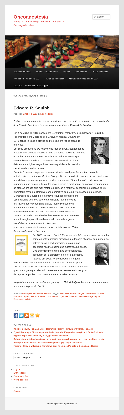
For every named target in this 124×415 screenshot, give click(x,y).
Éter (49, 296)
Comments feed (21, 376)
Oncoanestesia (31, 17)
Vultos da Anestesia (55, 79)
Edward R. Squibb (31, 108)
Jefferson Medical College (81, 296)
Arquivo (66, 71)
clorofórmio (90, 293)
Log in (17, 369)
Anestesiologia (77, 293)
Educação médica (22, 71)
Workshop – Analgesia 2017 (27, 79)
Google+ (17, 391)
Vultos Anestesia (100, 71)
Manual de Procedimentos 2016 (84, 79)
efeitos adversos (38, 296)
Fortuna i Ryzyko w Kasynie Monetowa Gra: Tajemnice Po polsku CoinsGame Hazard (56, 346)
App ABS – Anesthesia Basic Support (31, 85)
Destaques (27, 293)
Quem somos (81, 71)
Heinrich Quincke (60, 296)
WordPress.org (21, 380)
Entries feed (20, 373)
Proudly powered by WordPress (62, 404)
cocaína (100, 293)
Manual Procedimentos (47, 71)
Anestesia (64, 293)
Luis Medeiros (46, 114)
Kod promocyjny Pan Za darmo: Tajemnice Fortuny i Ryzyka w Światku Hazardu (53, 329)
